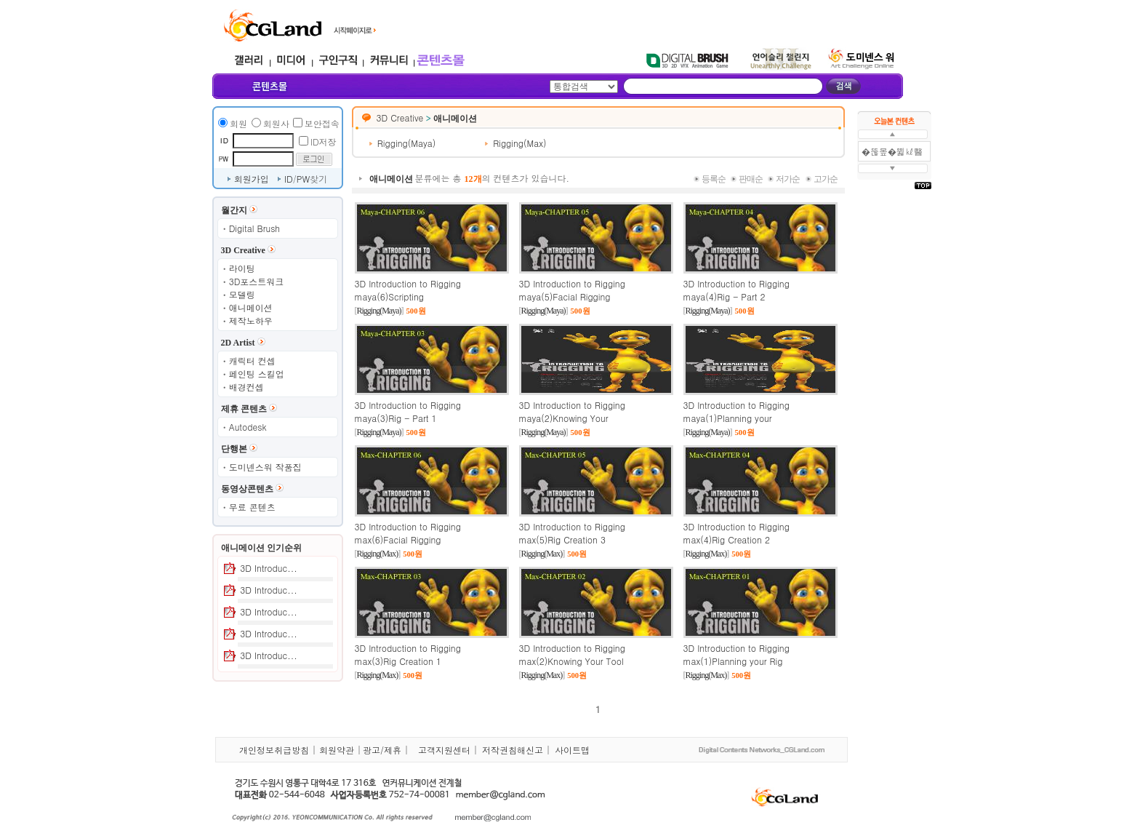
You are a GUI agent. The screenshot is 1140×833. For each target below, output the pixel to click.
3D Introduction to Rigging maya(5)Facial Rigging (572, 290)
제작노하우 (251, 320)
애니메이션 (251, 307)
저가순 (788, 179)
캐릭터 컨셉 (252, 360)
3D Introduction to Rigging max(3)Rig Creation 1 (408, 654)
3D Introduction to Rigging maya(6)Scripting (408, 290)
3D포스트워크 (256, 281)
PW (303, 178)
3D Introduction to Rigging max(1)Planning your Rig (736, 654)
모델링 (242, 294)
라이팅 (242, 268)
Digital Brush (254, 228)
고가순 (826, 179)
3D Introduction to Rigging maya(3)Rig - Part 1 (408, 411)
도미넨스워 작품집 (265, 467)
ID (288, 178)
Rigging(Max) (519, 143)
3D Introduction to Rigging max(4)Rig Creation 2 (736, 533)
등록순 (714, 179)
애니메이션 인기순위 (261, 548)
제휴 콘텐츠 (244, 409)
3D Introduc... (268, 568)
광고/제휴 (382, 750)
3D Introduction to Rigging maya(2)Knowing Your (572, 411)
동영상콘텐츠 (247, 489)
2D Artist (238, 343)
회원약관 (336, 750)
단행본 (234, 449)
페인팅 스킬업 (256, 373)
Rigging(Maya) (406, 143)
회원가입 (251, 178)
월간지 (234, 210)
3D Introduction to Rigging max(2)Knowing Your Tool (572, 654)
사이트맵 (572, 750)
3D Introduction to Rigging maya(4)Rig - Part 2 (736, 290)
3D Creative (243, 250)
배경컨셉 (246, 386)
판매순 (751, 179)
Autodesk (248, 427)
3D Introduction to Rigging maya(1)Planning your (736, 411)
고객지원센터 (444, 750)
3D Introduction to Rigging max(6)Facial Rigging (408, 533)
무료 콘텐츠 (252, 507)
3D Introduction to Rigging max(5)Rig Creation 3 (572, 533)
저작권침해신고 (512, 750)
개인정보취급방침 (274, 750)
